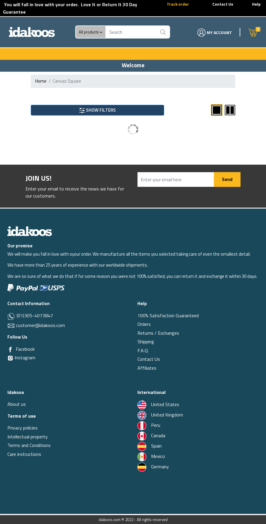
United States (158, 404)
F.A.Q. (143, 350)
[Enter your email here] (175, 179)
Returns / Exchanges (158, 332)
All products (90, 32)
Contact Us (222, 4)
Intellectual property (27, 436)
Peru (148, 425)
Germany (153, 466)
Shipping (145, 341)
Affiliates (146, 367)
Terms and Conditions (29, 445)
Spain (149, 445)
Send (227, 179)
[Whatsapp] (11, 316)
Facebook (25, 348)
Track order (178, 4)
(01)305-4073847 (34, 315)
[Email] (11, 325)
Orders (144, 324)
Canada (151, 435)
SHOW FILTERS (97, 110)
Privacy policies (22, 427)
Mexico (151, 456)
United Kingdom (160, 414)
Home (41, 81)
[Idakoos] (29, 230)
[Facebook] (10, 349)
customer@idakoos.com (40, 325)
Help (256, 4)
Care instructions (24, 454)
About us (16, 404)
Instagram (21, 357)
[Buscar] (163, 32)
